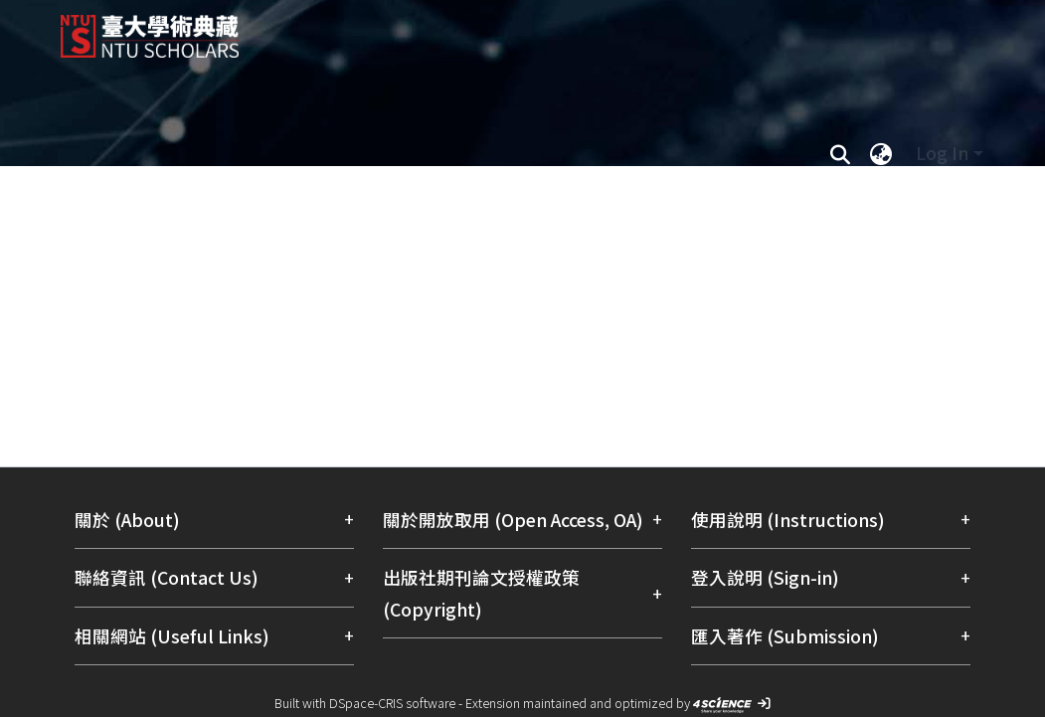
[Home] (506, 29)
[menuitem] (882, 153)
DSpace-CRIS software (392, 702)
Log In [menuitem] (942, 152)
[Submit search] (840, 153)
